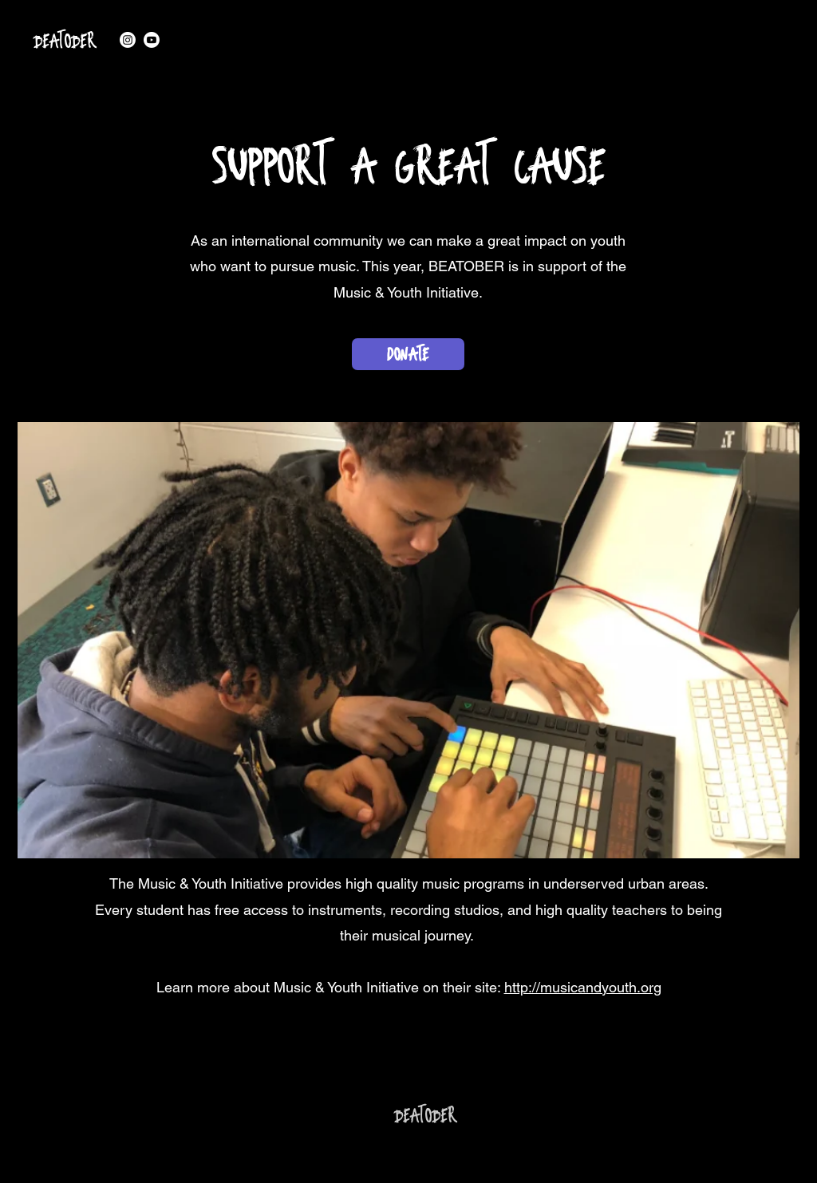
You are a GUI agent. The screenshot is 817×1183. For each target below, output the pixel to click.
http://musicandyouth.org (582, 987)
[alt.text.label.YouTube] (152, 40)
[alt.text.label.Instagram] (128, 40)
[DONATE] (408, 354)
